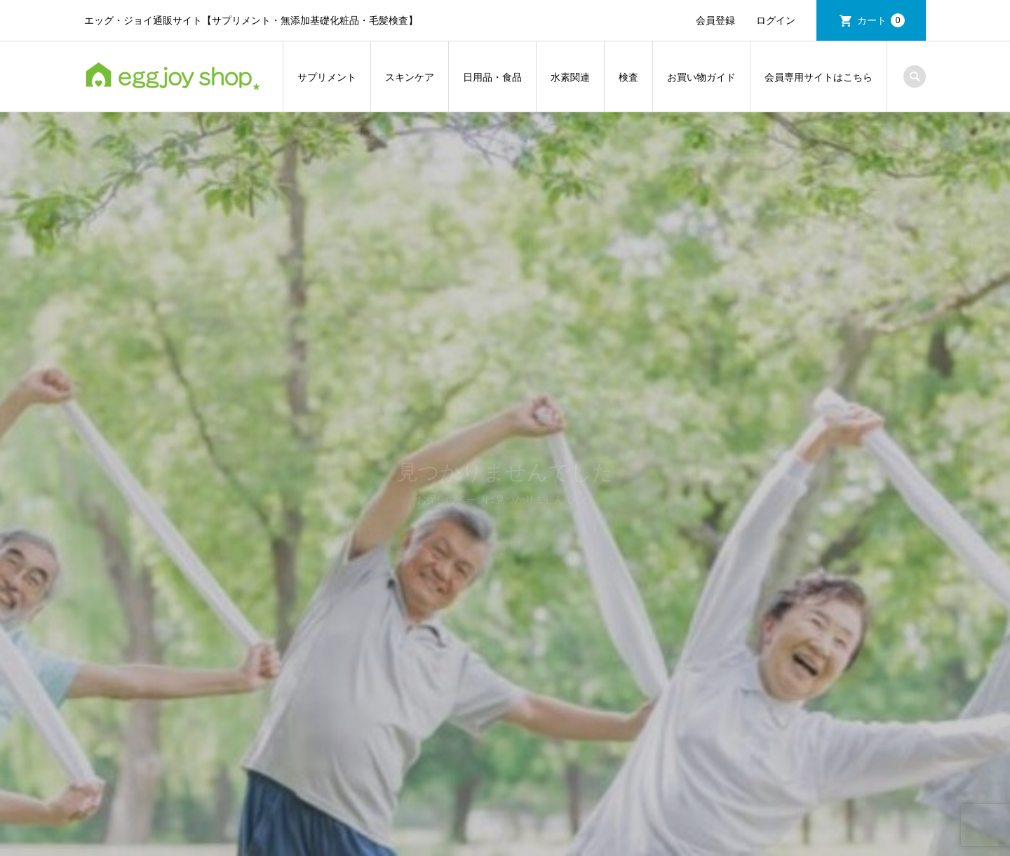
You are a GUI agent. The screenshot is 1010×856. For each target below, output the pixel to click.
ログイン (775, 20)
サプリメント (326, 77)
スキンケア (409, 77)
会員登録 (715, 20)
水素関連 (570, 77)
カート (881, 20)
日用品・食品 (492, 77)
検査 (628, 77)
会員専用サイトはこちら (819, 77)
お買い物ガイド (701, 77)
